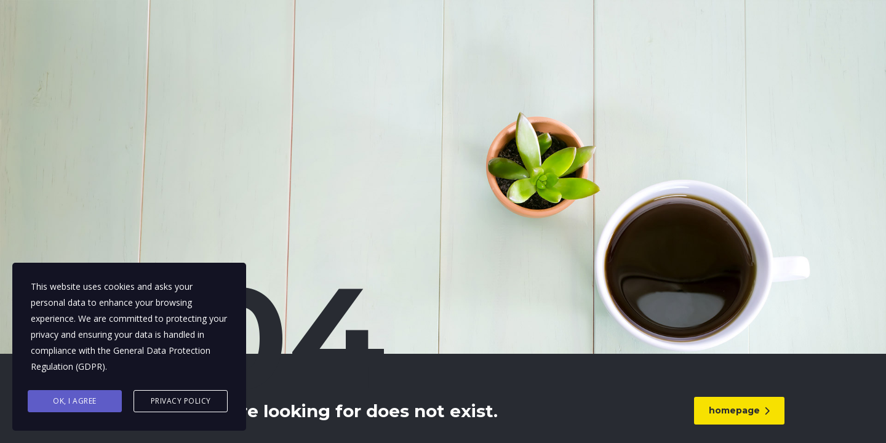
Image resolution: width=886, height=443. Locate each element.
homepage (741, 410)
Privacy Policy (181, 401)
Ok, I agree (75, 401)
